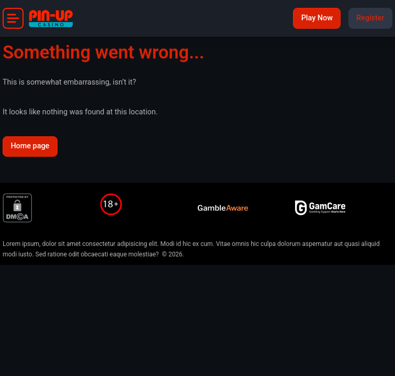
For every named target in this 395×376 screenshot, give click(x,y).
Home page (29, 146)
